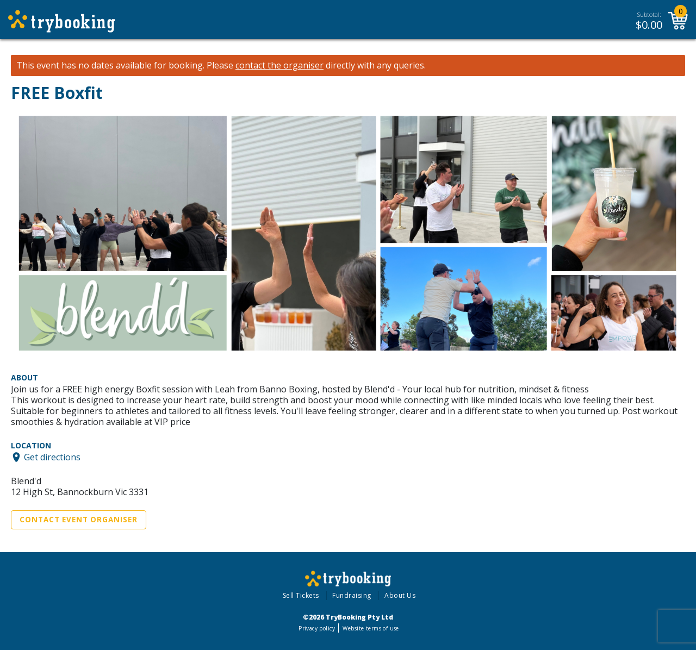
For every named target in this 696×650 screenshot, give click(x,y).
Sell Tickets (301, 595)
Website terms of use (371, 628)
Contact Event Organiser (79, 519)
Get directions (52, 457)
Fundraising (351, 595)
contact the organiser (279, 65)
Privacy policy (317, 628)
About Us (399, 595)
